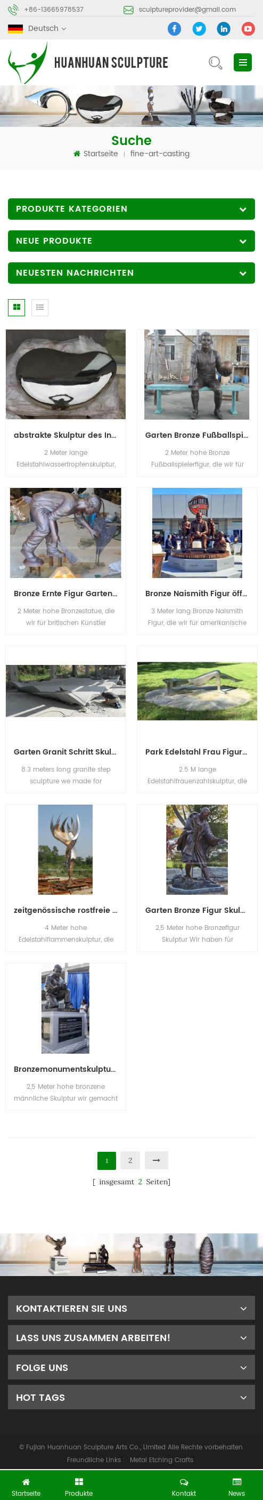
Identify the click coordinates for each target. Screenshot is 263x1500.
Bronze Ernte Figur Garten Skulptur (70, 594)
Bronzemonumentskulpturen (69, 1069)
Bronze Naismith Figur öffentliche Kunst (201, 594)
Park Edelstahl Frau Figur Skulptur (201, 752)
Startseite (95, 154)
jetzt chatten (135, 1482)
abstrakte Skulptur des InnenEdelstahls (70, 435)
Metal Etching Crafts (161, 1460)
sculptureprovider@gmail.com (187, 10)
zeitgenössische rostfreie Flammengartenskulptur (70, 910)
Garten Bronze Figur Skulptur (200, 910)
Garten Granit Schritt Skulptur (70, 752)
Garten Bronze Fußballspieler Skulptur (201, 435)
